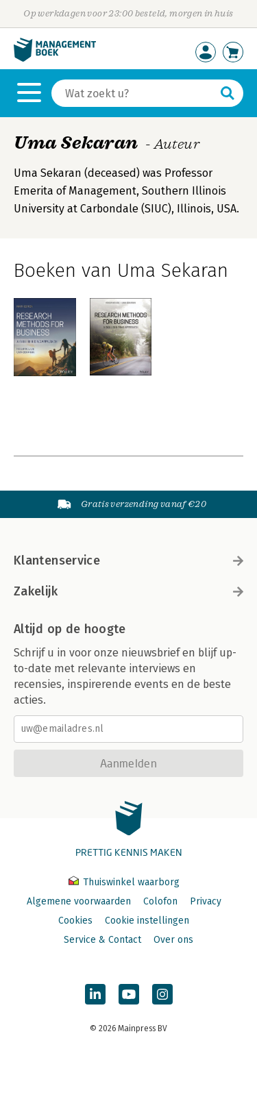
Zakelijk (128, 591)
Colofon (160, 901)
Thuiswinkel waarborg (124, 882)
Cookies (75, 920)
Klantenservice (128, 560)
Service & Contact (102, 940)
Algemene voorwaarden (79, 901)
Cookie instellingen (147, 920)
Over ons (173, 940)
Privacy (205, 901)
